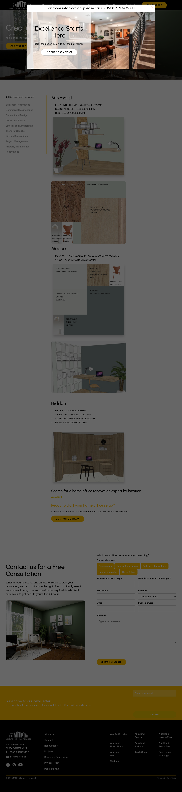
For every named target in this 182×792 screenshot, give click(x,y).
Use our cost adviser (59, 52)
